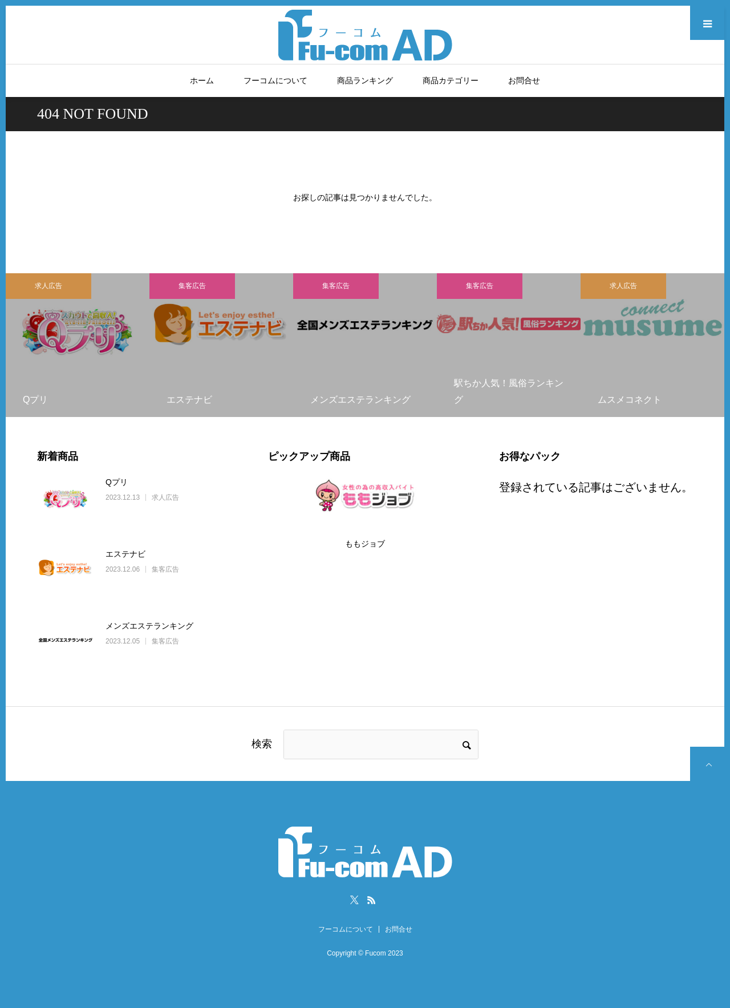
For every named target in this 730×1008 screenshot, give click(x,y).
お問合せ (524, 80)
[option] (77, 345)
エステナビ (125, 553)
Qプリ (117, 482)
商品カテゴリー (450, 80)
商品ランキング (365, 80)
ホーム (202, 80)
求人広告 (48, 286)
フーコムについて (275, 80)
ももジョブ (365, 543)
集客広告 (192, 286)
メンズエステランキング (149, 625)
